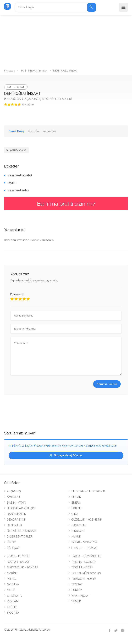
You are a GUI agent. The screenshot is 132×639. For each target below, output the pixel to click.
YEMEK (76, 601)
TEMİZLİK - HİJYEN (83, 578)
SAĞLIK (12, 607)
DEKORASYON (16, 519)
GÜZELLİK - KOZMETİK (86, 519)
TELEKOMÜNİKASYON (86, 573)
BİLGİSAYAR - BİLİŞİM (21, 508)
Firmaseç (9, 70)
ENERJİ (76, 502)
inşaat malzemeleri (20, 175)
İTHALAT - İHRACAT (84, 548)
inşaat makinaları (18, 190)
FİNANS (76, 508)
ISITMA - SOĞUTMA (84, 542)
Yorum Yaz (49, 131)
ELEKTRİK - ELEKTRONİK (88, 491)
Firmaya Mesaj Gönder (66, 455)
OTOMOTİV (14, 595)
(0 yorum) (28, 104)
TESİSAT (77, 584)
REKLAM (12, 601)
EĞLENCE (13, 548)
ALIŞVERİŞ (14, 491)
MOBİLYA (13, 584)
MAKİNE (12, 573)
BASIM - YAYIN (16, 502)
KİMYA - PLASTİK (18, 556)
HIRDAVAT (78, 531)
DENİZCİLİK (14, 525)
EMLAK (76, 497)
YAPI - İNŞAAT (16, 87)
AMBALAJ (13, 497)
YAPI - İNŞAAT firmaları (34, 70)
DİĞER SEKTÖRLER (19, 536)
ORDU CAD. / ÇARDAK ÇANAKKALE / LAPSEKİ (38, 99)
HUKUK (76, 536)
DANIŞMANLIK (16, 514)
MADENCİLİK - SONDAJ (22, 567)
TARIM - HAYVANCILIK (86, 556)
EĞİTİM (11, 542)
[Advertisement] (66, 41)
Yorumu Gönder (107, 384)
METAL (11, 578)
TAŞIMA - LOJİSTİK (83, 561)
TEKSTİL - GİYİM (82, 567)
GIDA (74, 514)
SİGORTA (13, 612)
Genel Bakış (16, 131)
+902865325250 (16, 150)
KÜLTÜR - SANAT (18, 561)
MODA (11, 590)
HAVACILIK (78, 525)
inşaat (11, 182)
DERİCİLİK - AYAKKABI (21, 531)
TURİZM (76, 590)
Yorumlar (33, 131)
